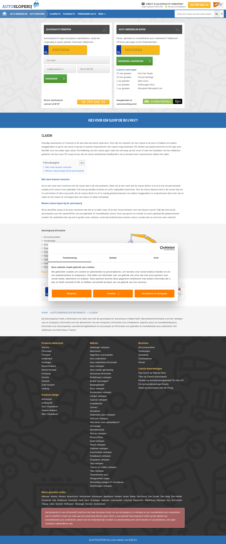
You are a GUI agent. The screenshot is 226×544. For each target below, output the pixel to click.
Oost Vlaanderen (50, 406)
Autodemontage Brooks (156, 384)
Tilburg (45, 503)
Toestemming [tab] (70, 258)
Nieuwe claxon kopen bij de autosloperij (64, 170)
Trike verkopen (97, 470)
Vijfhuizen (69, 503)
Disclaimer (95, 410)
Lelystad (128, 500)
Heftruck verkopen (99, 418)
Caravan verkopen (98, 399)
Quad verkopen (97, 440)
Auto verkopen (37, 13)
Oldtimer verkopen (99, 448)
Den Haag (165, 496)
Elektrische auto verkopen (102, 414)
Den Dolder (153, 496)
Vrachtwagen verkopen (101, 485)
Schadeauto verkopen (100, 455)
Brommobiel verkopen (100, 392)
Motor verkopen (98, 444)
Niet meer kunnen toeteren (58, 167)
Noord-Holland (49, 369)
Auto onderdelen (18, 13)
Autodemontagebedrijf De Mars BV (167, 380)
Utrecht (45, 377)
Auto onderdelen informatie (68, 312)
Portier (141, 362)
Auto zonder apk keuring (101, 369)
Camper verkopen (98, 395)
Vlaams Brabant (49, 410)
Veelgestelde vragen (100, 478)
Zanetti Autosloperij (157, 376)
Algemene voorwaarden (101, 354)
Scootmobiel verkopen (101, 452)
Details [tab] (113, 258)
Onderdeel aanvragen (130, 61)
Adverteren (95, 351)
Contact (94, 407)
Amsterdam (85, 496)
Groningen (46, 362)
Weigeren (71, 293)
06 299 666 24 (199, 5)
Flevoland (46, 351)
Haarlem (105, 500)
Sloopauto (55, 13)
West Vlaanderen (50, 414)
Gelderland (47, 358)
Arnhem (118, 496)
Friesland (46, 354)
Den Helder (176, 496)
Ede (54, 500)
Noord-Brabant (49, 366)
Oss (168, 500)
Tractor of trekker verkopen (103, 467)
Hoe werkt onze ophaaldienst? (105, 422)
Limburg (45, 388)
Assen (126, 496)
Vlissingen (79, 503)
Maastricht (138, 500)
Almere (62, 496)
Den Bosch (142, 496)
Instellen (113, 293)
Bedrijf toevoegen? (99, 381)
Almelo (54, 496)
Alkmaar (45, 496)
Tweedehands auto (86, 13)
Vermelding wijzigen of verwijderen (107, 482)
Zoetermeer (99, 503)
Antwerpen (47, 399)
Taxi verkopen (96, 463)
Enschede (72, 500)
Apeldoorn (108, 496)
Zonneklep (143, 354)
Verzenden (51, 78)
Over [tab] (156, 258)
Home (45, 312)
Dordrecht (46, 500)
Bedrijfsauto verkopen (100, 377)
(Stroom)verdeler (52, 236)
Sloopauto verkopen (100, 459)
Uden (51, 503)
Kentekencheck (97, 429)
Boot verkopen (97, 388)
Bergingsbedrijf (97, 384)
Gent (86, 500)
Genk (81, 500)
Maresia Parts (159, 372)
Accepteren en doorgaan (154, 293)
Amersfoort (72, 496)
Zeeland (45, 381)
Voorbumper (49, 240)
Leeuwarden (116, 500)
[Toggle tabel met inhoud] (80, 162)
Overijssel (46, 373)
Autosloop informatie (100, 373)
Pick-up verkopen (98, 433)
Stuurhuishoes (145, 358)
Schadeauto (69, 13)
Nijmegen (161, 500)
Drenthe (45, 347)
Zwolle (89, 503)
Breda (132, 496)
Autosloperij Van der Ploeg (160, 387)
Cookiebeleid (96, 403)
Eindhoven (62, 500)
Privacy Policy (96, 437)
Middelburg (150, 500)
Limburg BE (47, 402)
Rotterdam (177, 500)
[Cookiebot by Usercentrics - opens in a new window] (162, 248)
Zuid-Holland (48, 384)
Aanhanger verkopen (99, 347)
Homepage (95, 425)
